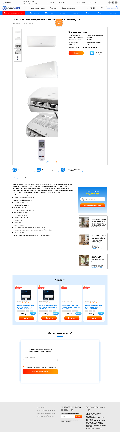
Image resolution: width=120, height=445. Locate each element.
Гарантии (58, 178)
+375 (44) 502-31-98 (90, 419)
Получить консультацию (40, 371)
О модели (33, 313)
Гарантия (53, 8)
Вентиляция (34, 13)
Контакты (112, 13)
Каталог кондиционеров (13, 13)
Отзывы (44, 178)
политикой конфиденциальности (47, 367)
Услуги (75, 13)
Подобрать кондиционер (93, 205)
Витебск (9, 3)
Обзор (16, 178)
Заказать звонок (111, 8)
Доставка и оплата (38, 8)
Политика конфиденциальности (69, 420)
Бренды (62, 13)
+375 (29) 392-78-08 (90, 416)
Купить (76, 53)
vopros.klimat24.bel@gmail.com (94, 428)
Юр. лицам (49, 13)
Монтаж (70, 178)
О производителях (68, 8)
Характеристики (30, 178)
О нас (88, 13)
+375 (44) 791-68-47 (92, 3)
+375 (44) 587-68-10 (61, 3)
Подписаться (78, 416)
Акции (100, 13)
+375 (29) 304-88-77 (95, 8)
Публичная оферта (66, 421)
